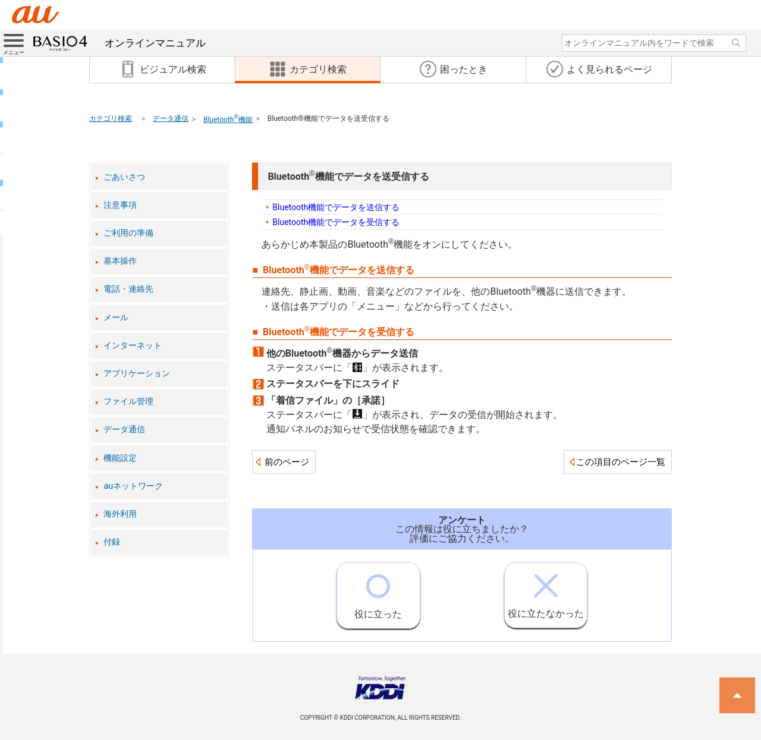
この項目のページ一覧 (620, 462)
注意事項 (120, 205)
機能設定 (120, 458)
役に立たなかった (546, 591)
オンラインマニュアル (119, 43)
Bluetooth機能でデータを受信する (336, 222)
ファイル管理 (128, 401)
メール (115, 318)
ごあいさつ (124, 177)
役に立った (378, 591)
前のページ (287, 462)
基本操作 (120, 261)
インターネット (132, 346)
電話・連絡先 (128, 289)
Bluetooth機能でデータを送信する (336, 207)
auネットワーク (133, 486)
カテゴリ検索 (110, 118)
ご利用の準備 (128, 233)
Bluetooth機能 (228, 119)
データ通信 (170, 118)
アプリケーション (136, 374)
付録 (111, 542)
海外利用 (120, 514)
